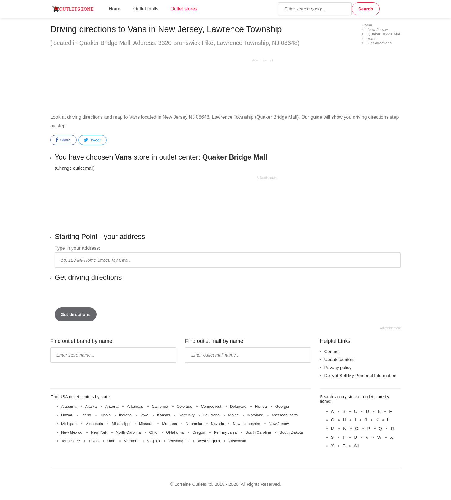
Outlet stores (183, 8)
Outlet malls (145, 8)
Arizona (111, 406)
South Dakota (291, 432)
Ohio (153, 432)
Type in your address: (77, 248)
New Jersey (279, 423)
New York (99, 432)
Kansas (163, 415)
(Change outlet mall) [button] (75, 168)
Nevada (217, 423)
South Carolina (258, 432)
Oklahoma (175, 432)
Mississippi (121, 423)
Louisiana (211, 415)
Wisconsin (237, 441)
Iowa (144, 415)
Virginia (153, 441)
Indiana (125, 415)
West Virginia (208, 441)
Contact (332, 351)
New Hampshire (246, 423)
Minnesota (94, 423)
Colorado (185, 406)
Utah (111, 441)
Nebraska (194, 423)
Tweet (92, 140)
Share (63, 140)
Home (115, 8)
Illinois (105, 415)
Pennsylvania (225, 432)
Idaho (86, 415)
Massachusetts (285, 415)
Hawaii (67, 415)
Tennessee (70, 441)
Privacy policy (338, 367)
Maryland (255, 415)
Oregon (198, 432)
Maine (233, 415)
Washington (178, 441)
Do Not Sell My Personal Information (360, 375)
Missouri (146, 423)
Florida (261, 406)
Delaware (238, 406)
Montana (169, 423)
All (356, 445)
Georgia (282, 406)
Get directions (76, 314)
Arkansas (135, 406)
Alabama (68, 406)
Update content (339, 359)
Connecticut (211, 406)
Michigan (69, 423)
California (160, 406)
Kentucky (186, 415)
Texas (94, 441)
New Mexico (71, 432)
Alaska (91, 406)
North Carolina (128, 432)
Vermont (131, 441)
